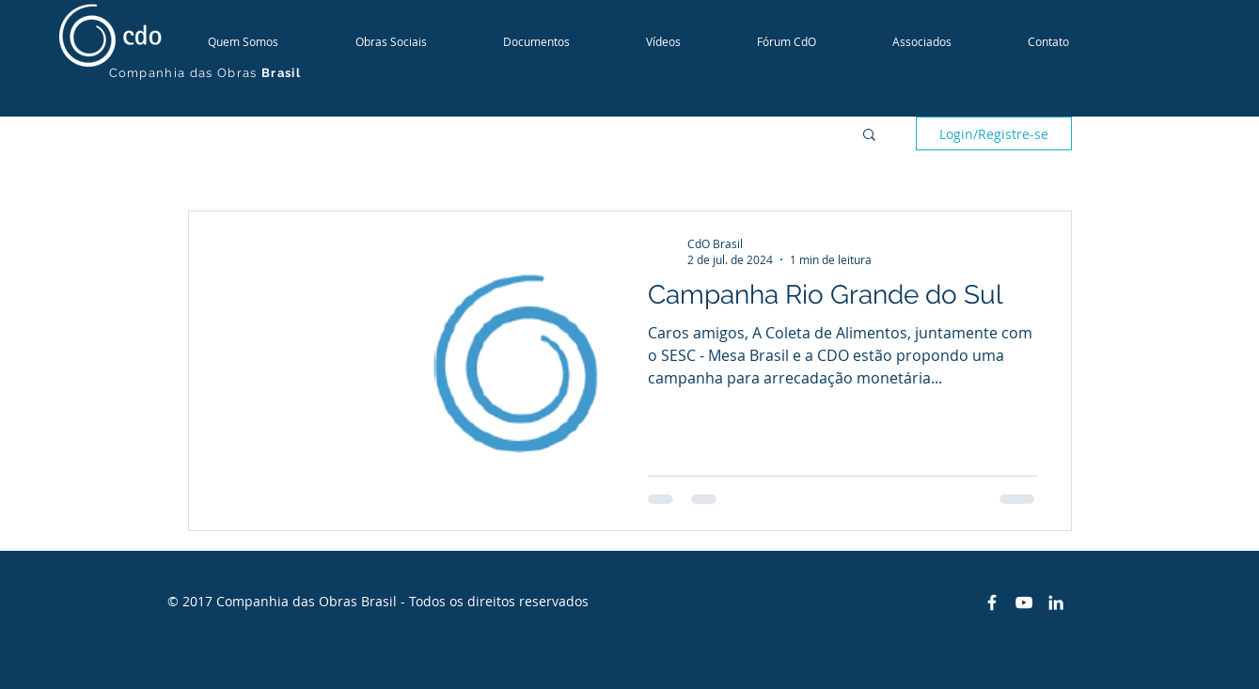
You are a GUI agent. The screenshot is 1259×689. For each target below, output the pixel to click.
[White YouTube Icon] (1024, 602)
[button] (869, 136)
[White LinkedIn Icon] (1056, 602)
